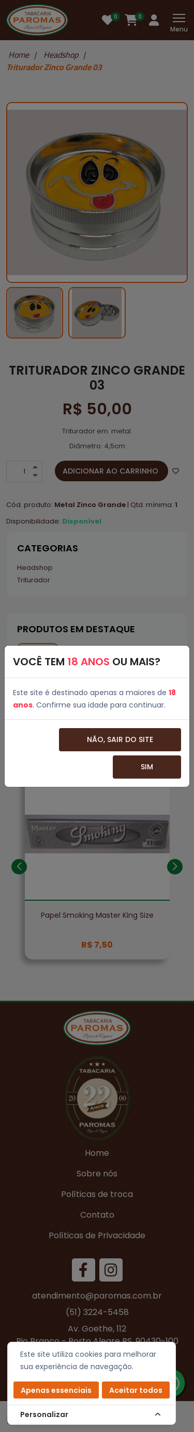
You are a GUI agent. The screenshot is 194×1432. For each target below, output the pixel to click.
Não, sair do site (120, 739)
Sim (147, 767)
